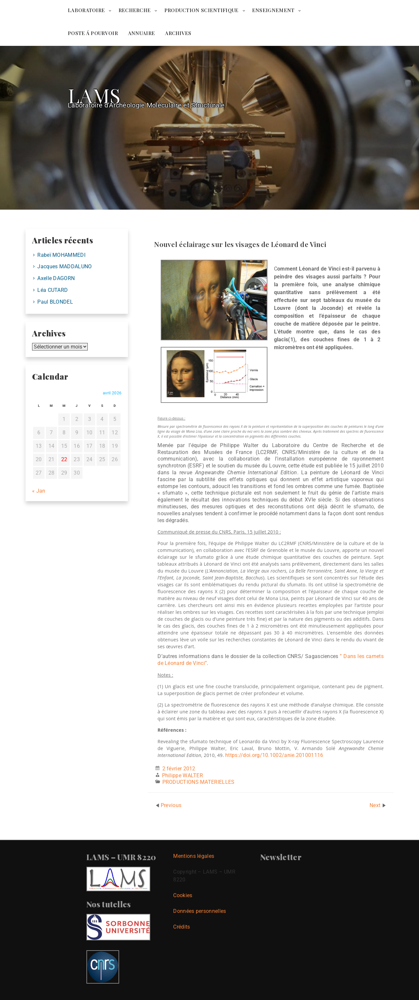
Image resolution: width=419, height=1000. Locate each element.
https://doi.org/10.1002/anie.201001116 (274, 755)
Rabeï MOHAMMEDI (61, 255)
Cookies (182, 895)
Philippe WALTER (182, 775)
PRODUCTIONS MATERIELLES (198, 782)
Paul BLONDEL (55, 302)
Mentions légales (193, 856)
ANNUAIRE (141, 33)
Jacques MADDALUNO (64, 266)
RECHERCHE (134, 10)
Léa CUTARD (52, 290)
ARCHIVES (178, 33)
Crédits (181, 927)
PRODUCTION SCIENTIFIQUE (201, 10)
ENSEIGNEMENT (273, 10)
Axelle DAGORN (56, 278)
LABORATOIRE (86, 10)
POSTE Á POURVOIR (93, 33)
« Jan (39, 491)
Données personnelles (199, 911)
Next (376, 805)
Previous (171, 805)
